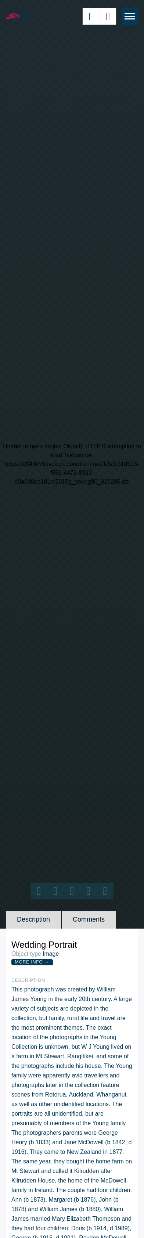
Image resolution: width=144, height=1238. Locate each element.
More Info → (32, 962)
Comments (89, 919)
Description (33, 919)
